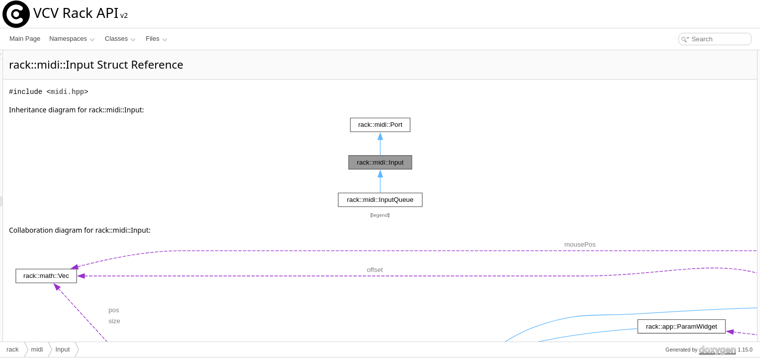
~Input (665, 77)
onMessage (672, 154)
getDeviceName (678, 132)
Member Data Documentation (688, 307)
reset (664, 88)
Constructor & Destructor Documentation (703, 186)
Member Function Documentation (693, 219)
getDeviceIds (674, 99)
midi (37, 349)
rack (12, 349)
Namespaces (71, 38)
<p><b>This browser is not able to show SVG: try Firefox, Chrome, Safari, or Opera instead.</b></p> (381, 162)
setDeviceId (672, 121)
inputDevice (672, 176)
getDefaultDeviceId (682, 110)
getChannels (673, 143)
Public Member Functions (682, 55)
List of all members (674, 329)
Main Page (24, 38)
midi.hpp (191, 91)
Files (156, 38)
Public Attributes (670, 165)
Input (664, 66)
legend (382, 215)
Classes (120, 38)
